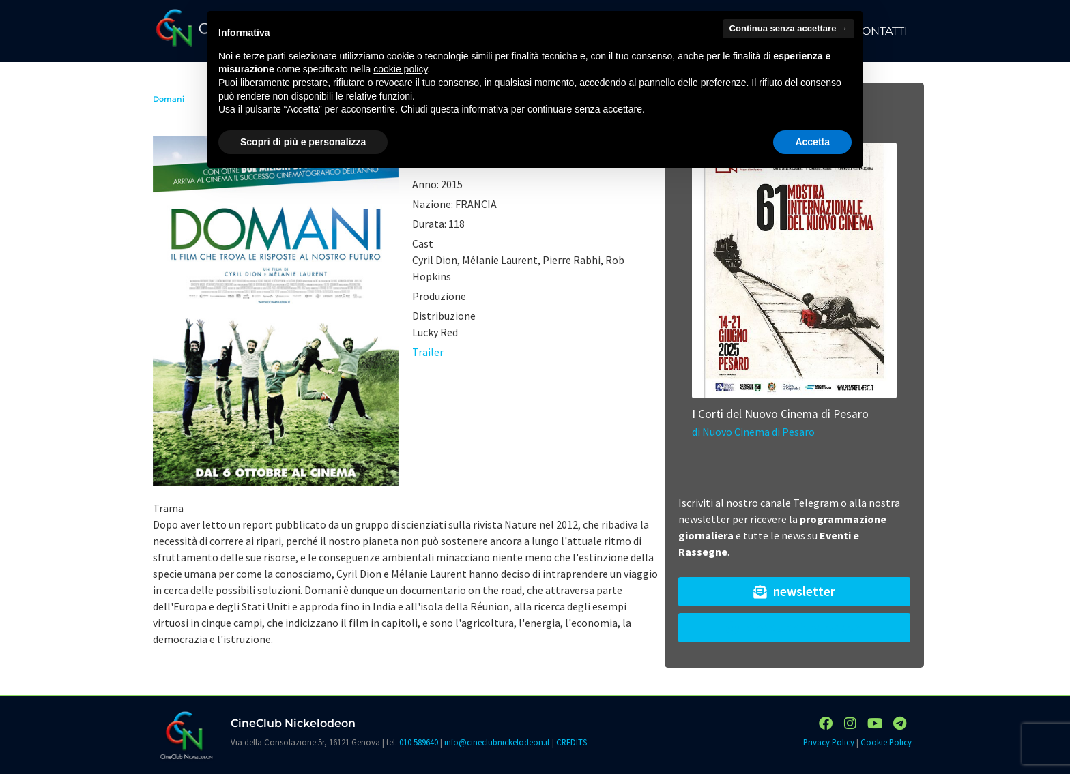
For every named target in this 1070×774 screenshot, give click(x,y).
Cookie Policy (886, 741)
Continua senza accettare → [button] (788, 28)
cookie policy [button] (400, 68)
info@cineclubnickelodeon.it (497, 741)
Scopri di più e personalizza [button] (303, 141)
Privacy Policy (828, 741)
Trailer (428, 352)
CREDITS (571, 741)
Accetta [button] (812, 141)
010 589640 (418, 741)
